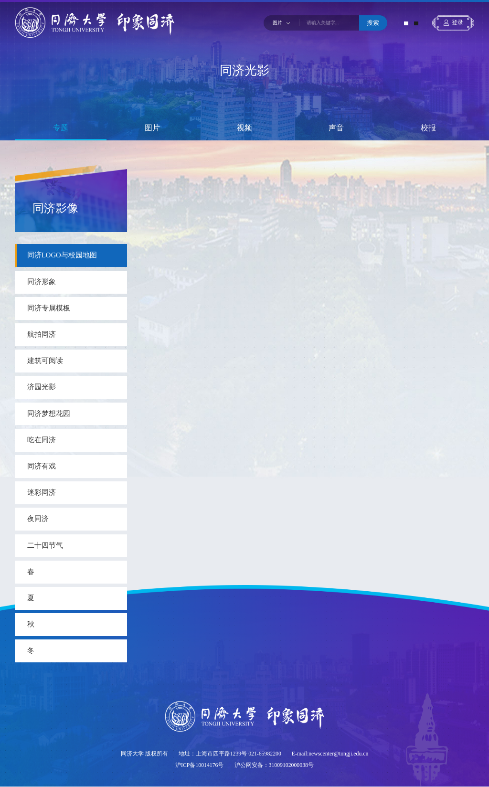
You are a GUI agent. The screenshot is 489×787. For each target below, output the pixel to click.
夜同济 (38, 518)
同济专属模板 (48, 308)
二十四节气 (45, 545)
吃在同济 (41, 440)
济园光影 (41, 387)
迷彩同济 (41, 492)
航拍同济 (41, 334)
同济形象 (41, 282)
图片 (152, 128)
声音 (336, 128)
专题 (60, 128)
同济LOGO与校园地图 (62, 255)
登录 (457, 23)
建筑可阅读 (45, 360)
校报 (428, 128)
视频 (244, 128)
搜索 (373, 22)
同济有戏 (41, 466)
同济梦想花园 (48, 413)
